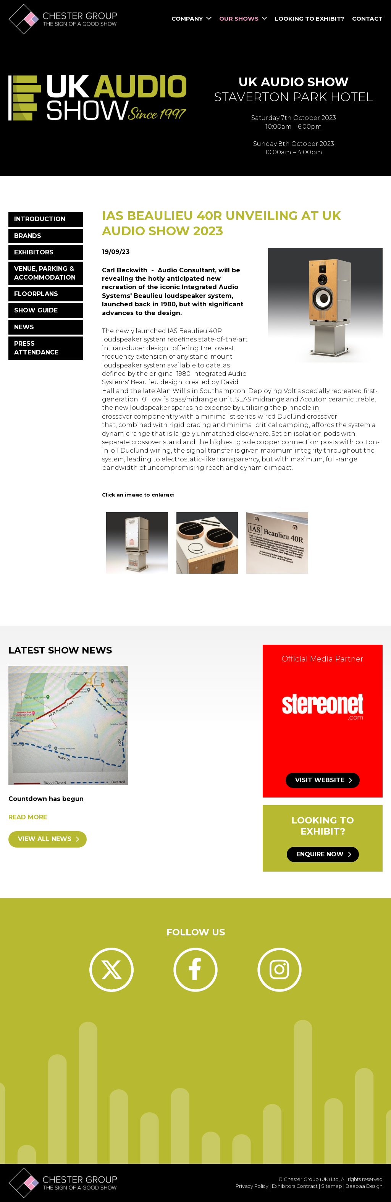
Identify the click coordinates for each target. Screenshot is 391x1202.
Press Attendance (36, 348)
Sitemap (331, 1186)
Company (191, 18)
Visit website (319, 780)
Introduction (39, 219)
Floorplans (36, 294)
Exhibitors (33, 252)
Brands (27, 235)
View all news (44, 839)
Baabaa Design (364, 1186)
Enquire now (320, 854)
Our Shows (243, 18)
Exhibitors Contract (295, 1186)
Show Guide (36, 310)
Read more (27, 817)
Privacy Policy (252, 1186)
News (24, 327)
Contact (367, 18)
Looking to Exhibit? (309, 18)
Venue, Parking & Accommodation (45, 273)
